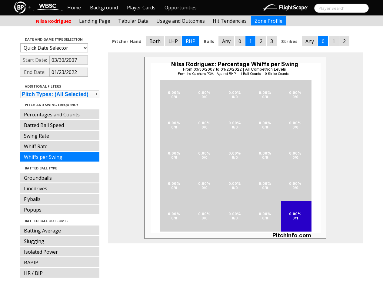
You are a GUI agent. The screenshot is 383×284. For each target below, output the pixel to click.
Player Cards (141, 7)
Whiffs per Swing (43, 157)
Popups (33, 209)
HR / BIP (33, 273)
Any (226, 41)
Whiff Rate (36, 146)
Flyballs (32, 199)
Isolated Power (41, 252)
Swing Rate (36, 135)
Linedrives (35, 188)
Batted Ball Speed (44, 125)
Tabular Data (133, 21)
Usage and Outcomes (180, 21)
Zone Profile (268, 21)
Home (74, 7)
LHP (173, 41)
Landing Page (94, 21)
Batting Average (42, 230)
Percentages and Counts (52, 114)
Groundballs (38, 178)
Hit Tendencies (230, 21)
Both (155, 41)
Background (104, 7)
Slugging (34, 241)
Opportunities (181, 7)
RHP (190, 41)
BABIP (31, 262)
